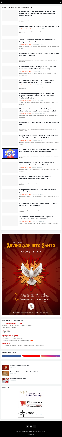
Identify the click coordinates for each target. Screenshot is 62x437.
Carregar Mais (31, 229)
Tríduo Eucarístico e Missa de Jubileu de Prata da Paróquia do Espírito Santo (37, 41)
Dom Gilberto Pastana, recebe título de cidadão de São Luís (39, 123)
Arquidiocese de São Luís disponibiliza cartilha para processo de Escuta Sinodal (38, 204)
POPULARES (13, 362)
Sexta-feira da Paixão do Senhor (18, 378)
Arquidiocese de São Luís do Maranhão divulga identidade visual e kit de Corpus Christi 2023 (36, 81)
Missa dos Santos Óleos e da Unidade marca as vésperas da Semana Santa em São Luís (36, 164)
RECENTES (5, 362)
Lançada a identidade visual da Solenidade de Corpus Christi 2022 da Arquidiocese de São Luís (39, 137)
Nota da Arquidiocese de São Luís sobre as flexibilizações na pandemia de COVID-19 (35, 177)
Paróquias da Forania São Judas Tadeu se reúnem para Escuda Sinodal (37, 191)
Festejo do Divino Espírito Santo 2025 (19, 365)
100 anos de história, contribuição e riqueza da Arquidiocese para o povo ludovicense (36, 218)
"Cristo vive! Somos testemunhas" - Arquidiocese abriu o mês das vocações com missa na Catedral (37, 110)
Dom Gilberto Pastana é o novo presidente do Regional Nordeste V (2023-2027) (39, 54)
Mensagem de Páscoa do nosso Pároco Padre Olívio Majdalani (25, 371)
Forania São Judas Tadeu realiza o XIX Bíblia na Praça (39, 26)
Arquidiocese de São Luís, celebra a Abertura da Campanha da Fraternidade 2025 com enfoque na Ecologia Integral (37, 13)
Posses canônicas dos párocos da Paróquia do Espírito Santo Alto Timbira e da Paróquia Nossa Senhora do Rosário (37, 96)
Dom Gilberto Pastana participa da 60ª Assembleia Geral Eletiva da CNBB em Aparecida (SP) (37, 68)
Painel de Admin (31, 434)
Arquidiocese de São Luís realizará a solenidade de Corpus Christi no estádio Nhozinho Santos (38, 150)
